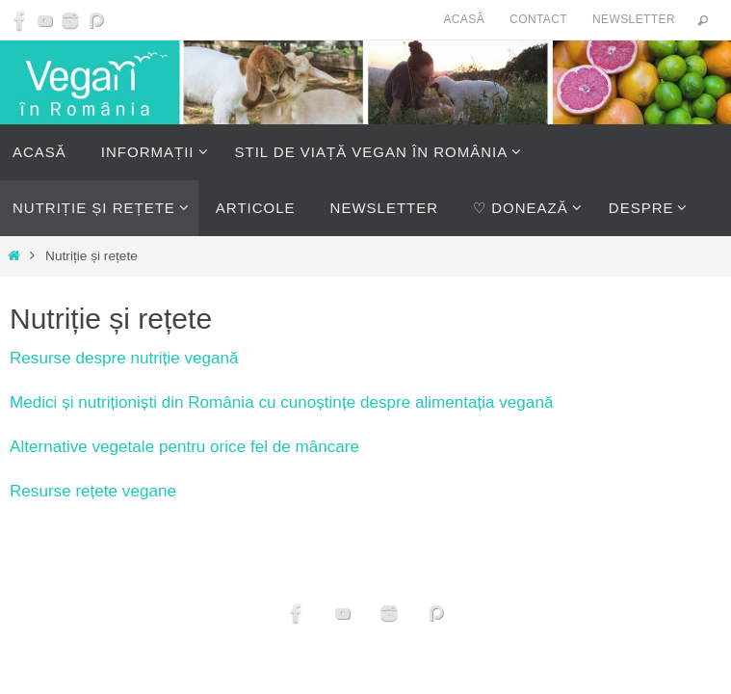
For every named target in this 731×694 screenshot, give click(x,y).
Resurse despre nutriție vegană (124, 358)
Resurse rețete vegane (93, 491)
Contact (538, 19)
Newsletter (633, 19)
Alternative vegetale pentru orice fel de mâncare (184, 447)
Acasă (463, 19)
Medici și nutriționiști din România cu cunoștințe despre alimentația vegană (281, 402)
